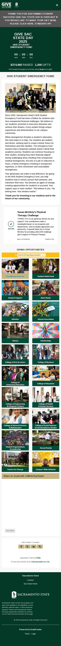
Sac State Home (30, 584)
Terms (27, 634)
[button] (40, 547)
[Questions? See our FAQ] (38, 558)
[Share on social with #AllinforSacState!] (30, 505)
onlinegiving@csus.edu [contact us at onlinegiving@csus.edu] (40, 562)
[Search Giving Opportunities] (31, 255)
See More (10, 531)
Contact (30, 580)
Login (33, 634)
